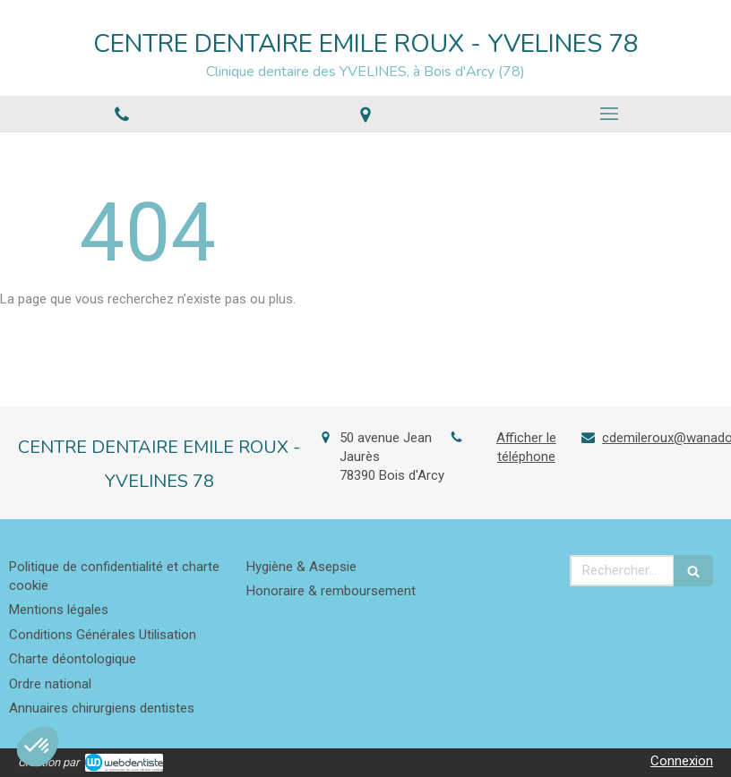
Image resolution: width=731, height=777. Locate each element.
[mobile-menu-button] (609, 114)
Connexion (681, 761)
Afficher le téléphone (526, 447)
